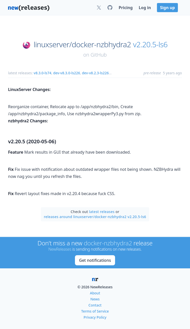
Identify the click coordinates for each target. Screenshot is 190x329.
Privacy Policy (95, 317)
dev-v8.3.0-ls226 (66, 72)
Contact (95, 305)
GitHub (99, 54)
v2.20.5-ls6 (150, 44)
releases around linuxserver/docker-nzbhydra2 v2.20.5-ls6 (95, 216)
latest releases (102, 211)
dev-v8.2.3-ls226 (95, 72)
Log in (145, 7)
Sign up (167, 7)
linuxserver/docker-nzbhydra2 (82, 44)
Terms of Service (95, 311)
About (95, 293)
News (95, 299)
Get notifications (95, 260)
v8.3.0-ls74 (42, 72)
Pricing (125, 7)
